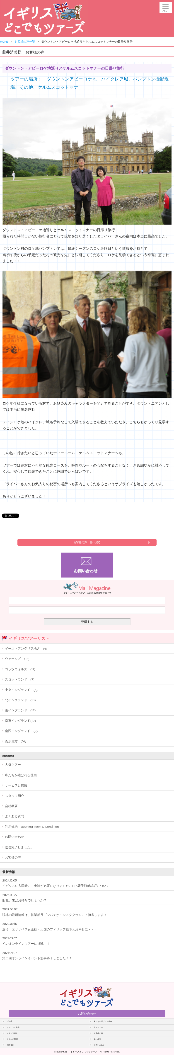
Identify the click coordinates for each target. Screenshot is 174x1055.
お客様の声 (13, 857)
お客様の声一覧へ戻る (87, 542)
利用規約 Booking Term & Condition (32, 826)
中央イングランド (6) (21, 690)
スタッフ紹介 (14, 796)
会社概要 (11, 806)
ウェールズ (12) (17, 659)
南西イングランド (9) (21, 731)
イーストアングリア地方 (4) (26, 648)
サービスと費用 (16, 785)
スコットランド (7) (19, 679)
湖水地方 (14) (15, 741)
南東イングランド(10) (20, 720)
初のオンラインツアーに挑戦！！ (26, 943)
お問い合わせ (14, 837)
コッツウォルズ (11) (20, 669)
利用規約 (10, 1045)
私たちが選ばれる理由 (21, 775)
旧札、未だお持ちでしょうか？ (24, 900)
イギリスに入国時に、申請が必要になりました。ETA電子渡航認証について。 (57, 886)
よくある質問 (14, 816)
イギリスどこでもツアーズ (83, 1051)
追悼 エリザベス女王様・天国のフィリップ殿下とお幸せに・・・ (49, 929)
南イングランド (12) (20, 710)
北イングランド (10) (20, 700)
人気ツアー (13, 764)
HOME (4, 41)
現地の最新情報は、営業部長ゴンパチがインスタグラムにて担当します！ (54, 915)
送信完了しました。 (19, 847)
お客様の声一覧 (24, 41)
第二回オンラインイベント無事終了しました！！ (37, 958)
